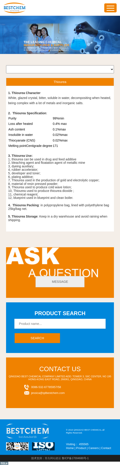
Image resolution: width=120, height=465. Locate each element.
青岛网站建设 (53, 458)
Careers (93, 448)
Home (70, 448)
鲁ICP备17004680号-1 (75, 458)
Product (81, 448)
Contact (106, 448)
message (60, 281)
